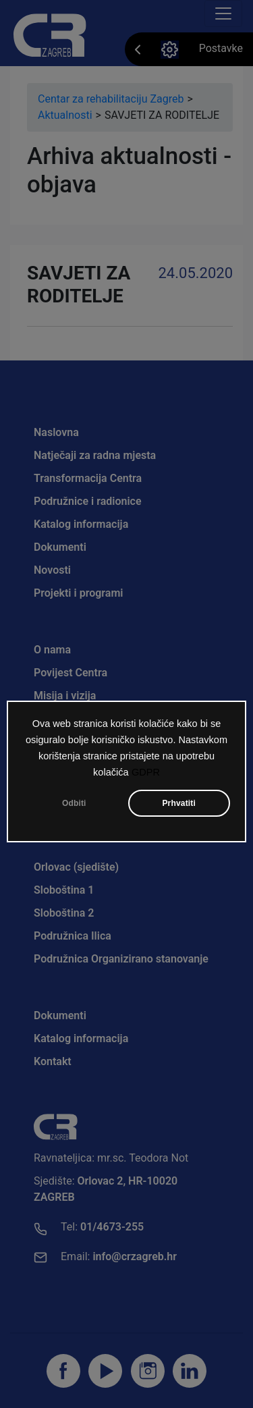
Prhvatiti (179, 806)
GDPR (146, 774)
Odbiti (74, 806)
